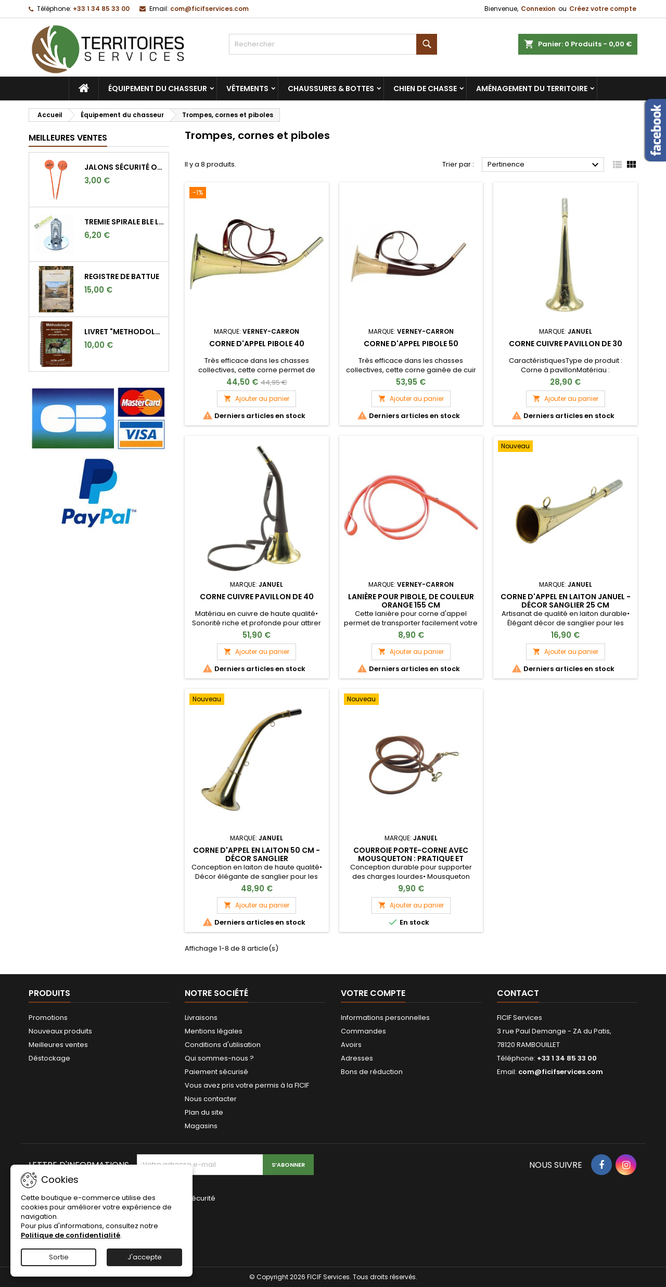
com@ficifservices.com (209, 8)
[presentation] (206, 1228)
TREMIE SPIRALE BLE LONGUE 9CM (124, 222)
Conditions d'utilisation (223, 1045)
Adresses (357, 1058)
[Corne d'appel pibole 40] (256, 193)
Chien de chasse (425, 88)
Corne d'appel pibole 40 (256, 343)
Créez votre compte (602, 8)
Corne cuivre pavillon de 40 (257, 596)
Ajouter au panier (256, 398)
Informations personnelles (385, 1018)
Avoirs (351, 1045)
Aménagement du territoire (531, 88)
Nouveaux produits (60, 1031)
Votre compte (373, 993)
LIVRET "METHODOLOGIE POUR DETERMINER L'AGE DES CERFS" (124, 331)
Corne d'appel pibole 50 (411, 343)
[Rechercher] (333, 44)
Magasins (201, 1126)
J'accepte (144, 1257)
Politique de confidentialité (70, 1235)
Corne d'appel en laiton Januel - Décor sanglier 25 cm (566, 600)
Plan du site (204, 1112)
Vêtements (247, 88)
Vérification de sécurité (176, 1198)
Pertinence (544, 165)
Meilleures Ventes (68, 138)
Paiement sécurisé (216, 1072)
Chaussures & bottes (331, 88)
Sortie (59, 1257)
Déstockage (49, 1058)
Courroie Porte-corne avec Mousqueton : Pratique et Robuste (410, 858)
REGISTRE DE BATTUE (121, 276)
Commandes (363, 1031)
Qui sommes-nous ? (219, 1058)
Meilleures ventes (58, 1045)
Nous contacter (211, 1099)
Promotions (48, 1018)
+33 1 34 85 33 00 (101, 8)
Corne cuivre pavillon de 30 (565, 343)
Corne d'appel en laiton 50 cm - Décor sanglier (256, 854)
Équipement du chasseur (157, 88)
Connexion (538, 8)
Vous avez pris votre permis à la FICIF (247, 1085)
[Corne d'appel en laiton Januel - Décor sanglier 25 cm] (565, 447)
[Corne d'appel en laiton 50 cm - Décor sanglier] (256, 700)
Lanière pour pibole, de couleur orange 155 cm (411, 600)
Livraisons (201, 1018)
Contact (518, 993)
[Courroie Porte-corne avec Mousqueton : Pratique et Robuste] (411, 700)
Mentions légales (213, 1031)
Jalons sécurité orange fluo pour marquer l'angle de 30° (124, 167)
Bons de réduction (372, 1072)
